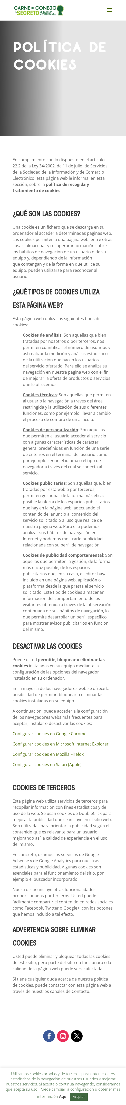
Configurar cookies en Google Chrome (49, 733)
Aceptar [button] (79, 1096)
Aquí (63, 1096)
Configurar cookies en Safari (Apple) (47, 764)
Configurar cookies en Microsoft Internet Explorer (61, 744)
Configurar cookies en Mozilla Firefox (48, 754)
